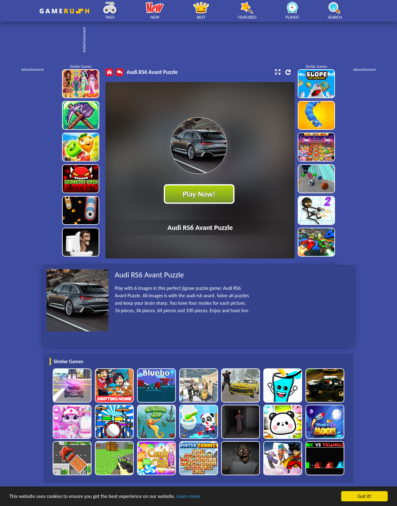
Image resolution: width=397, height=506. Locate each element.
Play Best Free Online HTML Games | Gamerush (64, 11)
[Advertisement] (201, 40)
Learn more (193, 496)
